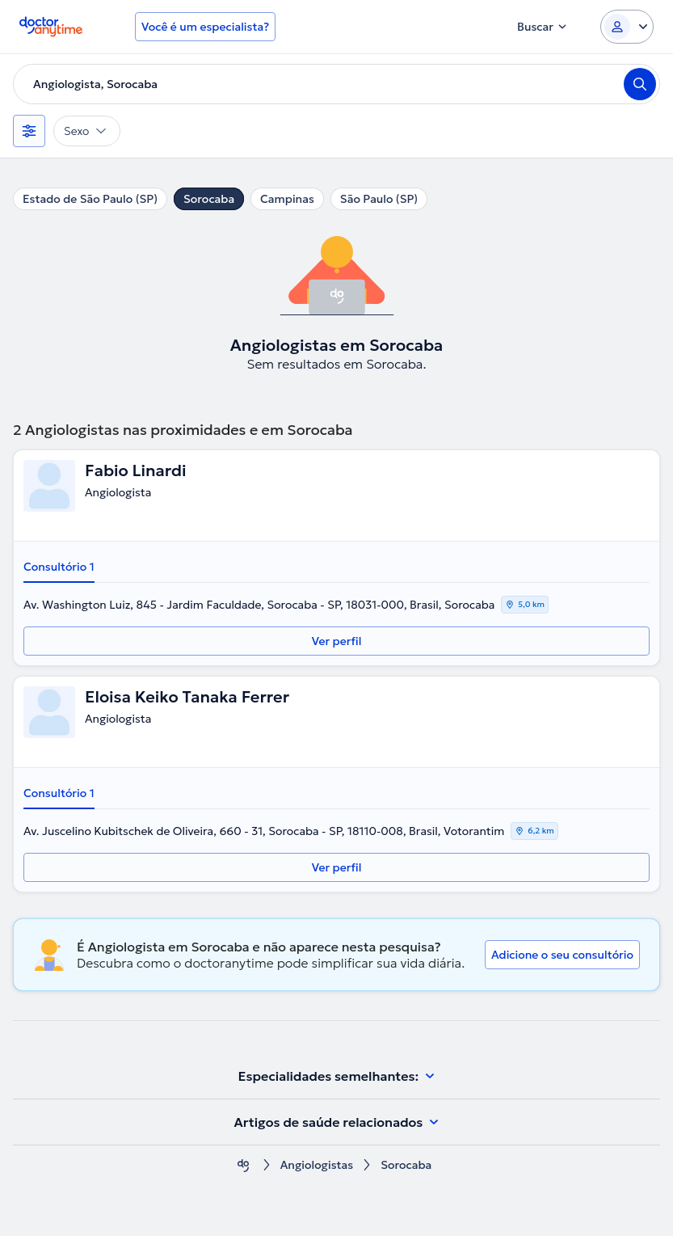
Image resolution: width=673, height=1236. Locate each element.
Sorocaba (208, 199)
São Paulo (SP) (379, 199)
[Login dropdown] (627, 27)
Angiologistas (317, 1165)
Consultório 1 (59, 566)
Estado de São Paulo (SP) (90, 199)
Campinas (287, 199)
